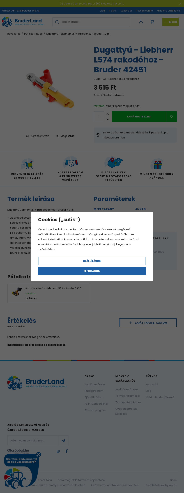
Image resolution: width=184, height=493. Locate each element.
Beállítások (92, 261)
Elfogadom (92, 271)
